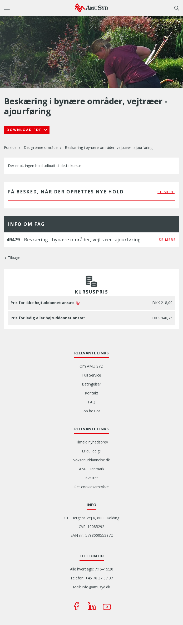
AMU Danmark (91, 468)
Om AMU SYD (91, 366)
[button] (39, 8)
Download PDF (25, 129)
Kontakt (91, 392)
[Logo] (91, 7)
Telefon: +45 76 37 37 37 (91, 577)
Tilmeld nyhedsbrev (91, 442)
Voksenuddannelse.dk (91, 459)
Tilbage (14, 257)
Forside (10, 147)
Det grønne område (41, 147)
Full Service (91, 375)
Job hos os (91, 410)
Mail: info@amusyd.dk (91, 586)
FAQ (91, 401)
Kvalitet (91, 477)
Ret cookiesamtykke (91, 486)
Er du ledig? (91, 450)
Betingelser (91, 384)
